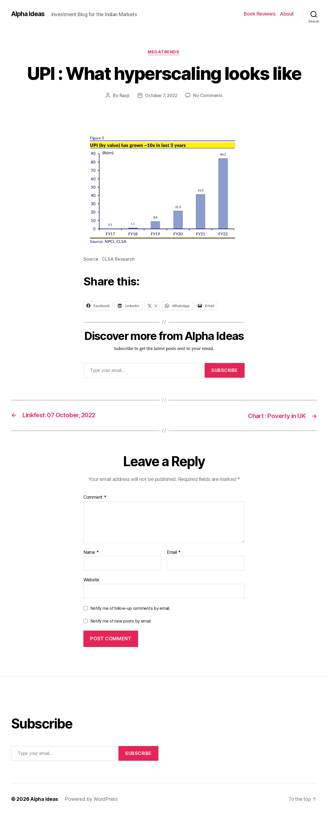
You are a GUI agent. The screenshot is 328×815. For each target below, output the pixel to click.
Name (91, 552)
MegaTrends (164, 52)
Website (91, 580)
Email (174, 552)
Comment (94, 497)
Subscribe (224, 370)
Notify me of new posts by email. (120, 621)
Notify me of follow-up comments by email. (130, 608)
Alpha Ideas (28, 14)
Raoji (123, 96)
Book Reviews (259, 14)
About (287, 14)
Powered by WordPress (91, 799)
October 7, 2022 (161, 96)
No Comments (208, 96)
